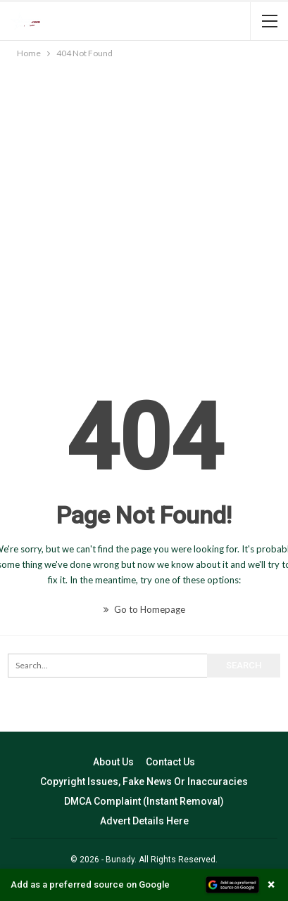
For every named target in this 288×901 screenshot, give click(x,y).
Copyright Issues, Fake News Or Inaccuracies (144, 781)
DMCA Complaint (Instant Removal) (144, 801)
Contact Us (170, 761)
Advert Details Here (144, 821)
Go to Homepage (144, 609)
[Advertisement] (144, 212)
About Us (113, 761)
